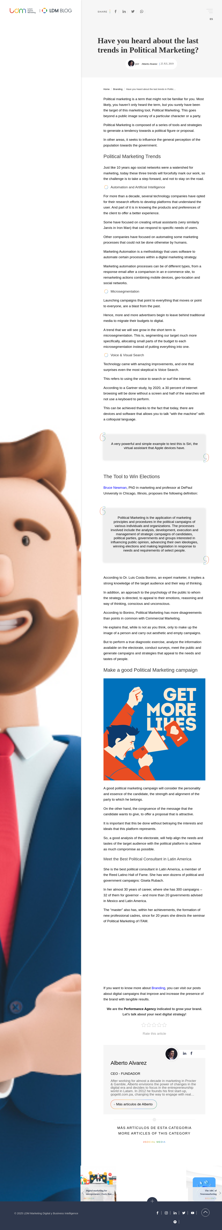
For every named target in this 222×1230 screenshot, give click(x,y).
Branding (118, 89)
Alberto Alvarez (149, 64)
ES (211, 19)
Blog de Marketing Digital (57, 11)
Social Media (155, 1142)
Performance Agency (140, 1009)
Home (106, 89)
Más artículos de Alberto (134, 1104)
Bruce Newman (115, 487)
